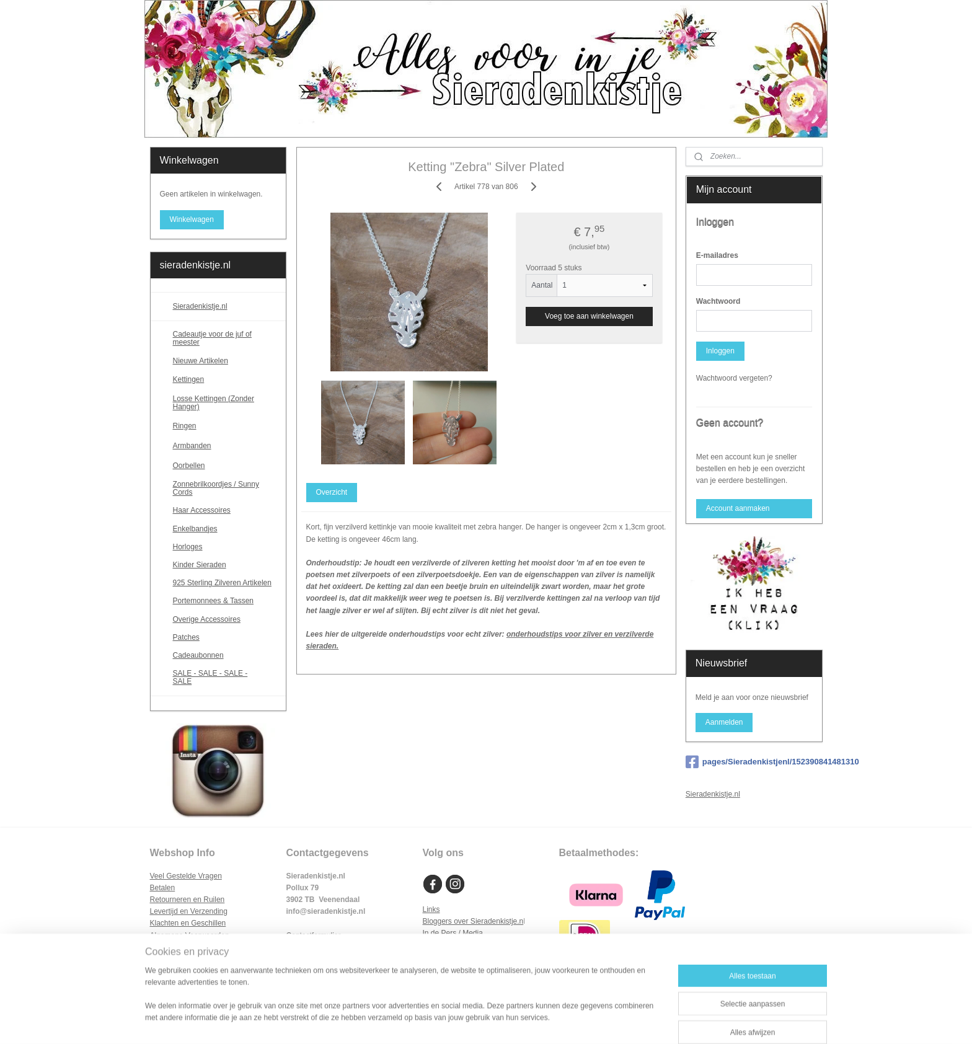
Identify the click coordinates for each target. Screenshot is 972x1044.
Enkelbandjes (195, 528)
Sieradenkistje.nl (200, 306)
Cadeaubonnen (198, 655)
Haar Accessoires (202, 510)
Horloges (188, 546)
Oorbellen (224, 466)
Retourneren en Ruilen (187, 899)
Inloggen (720, 351)
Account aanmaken (738, 508)
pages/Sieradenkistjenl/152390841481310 (754, 761)
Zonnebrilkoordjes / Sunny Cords (216, 488)
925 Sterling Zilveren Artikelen (222, 582)
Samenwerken (447, 945)
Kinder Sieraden (199, 564)
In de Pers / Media (453, 933)
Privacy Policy (173, 947)
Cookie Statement (179, 959)
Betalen (162, 887)
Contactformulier (313, 935)
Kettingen (224, 380)
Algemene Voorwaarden (189, 935)
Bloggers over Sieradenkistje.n (473, 921)
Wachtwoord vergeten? (734, 378)
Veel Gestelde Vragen (186, 876)
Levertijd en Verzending (189, 911)
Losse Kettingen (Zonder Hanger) (213, 402)
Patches (186, 637)
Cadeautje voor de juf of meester (212, 338)
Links (431, 909)
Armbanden (224, 446)
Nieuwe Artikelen (200, 360)
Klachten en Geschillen (188, 923)
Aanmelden (724, 722)
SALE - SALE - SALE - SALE (224, 677)
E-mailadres (717, 255)
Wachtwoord (718, 301)
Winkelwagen (191, 219)
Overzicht (331, 492)
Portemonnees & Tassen (213, 600)
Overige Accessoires (207, 619)
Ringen (224, 426)
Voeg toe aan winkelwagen (589, 316)
